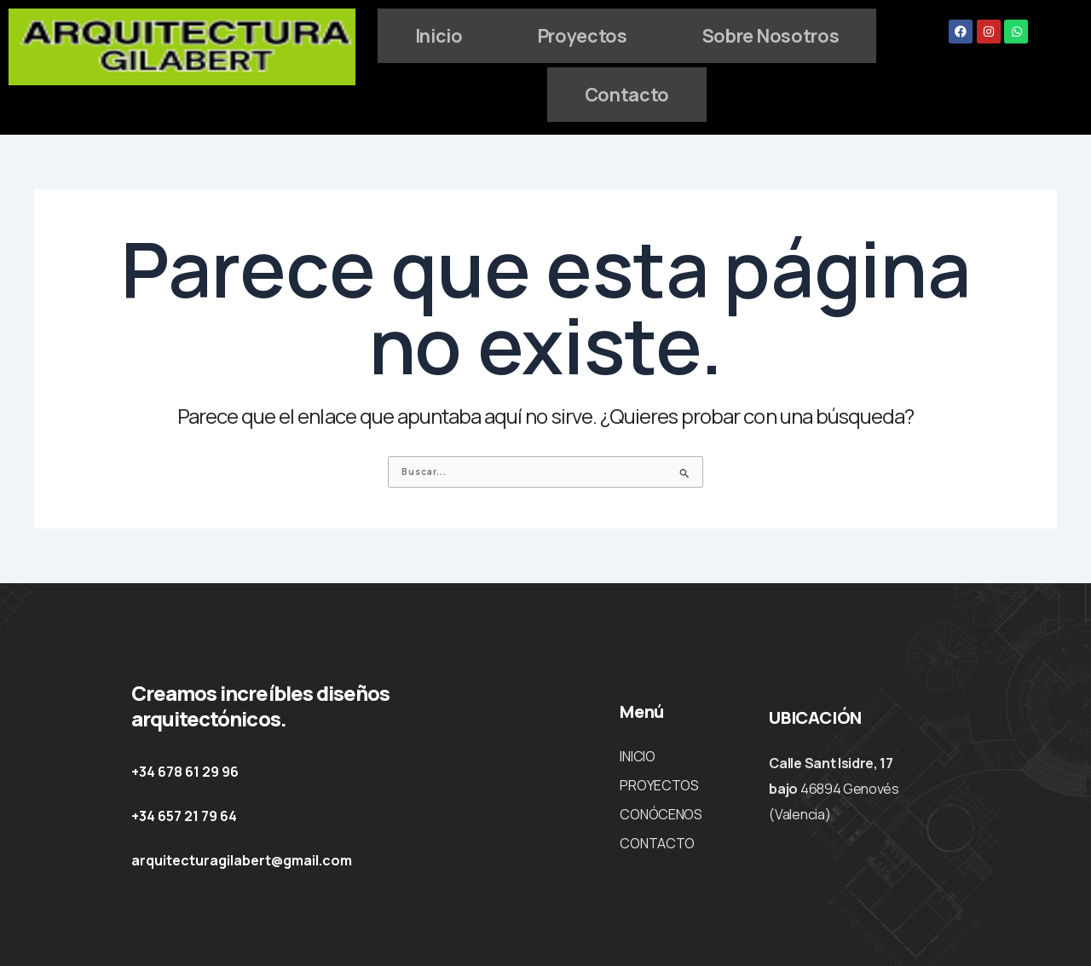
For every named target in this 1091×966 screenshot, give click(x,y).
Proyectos (691, 34)
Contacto (741, 92)
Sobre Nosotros (543, 92)
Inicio (538, 34)
